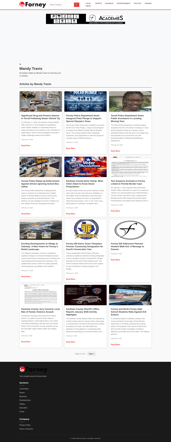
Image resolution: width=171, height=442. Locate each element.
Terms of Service (26, 429)
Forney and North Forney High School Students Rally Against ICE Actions (128, 312)
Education (23, 408)
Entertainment (124, 3)
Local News (88, 4)
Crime (21, 412)
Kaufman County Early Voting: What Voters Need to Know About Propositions (84, 184)
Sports (98, 3)
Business (109, 3)
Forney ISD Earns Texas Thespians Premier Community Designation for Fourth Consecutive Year (84, 246)
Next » (91, 354)
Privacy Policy (25, 425)
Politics (137, 3)
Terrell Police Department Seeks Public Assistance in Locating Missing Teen (127, 118)
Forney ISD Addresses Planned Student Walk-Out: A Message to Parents (127, 246)
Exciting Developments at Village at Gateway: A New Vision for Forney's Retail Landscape (39, 246)
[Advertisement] (85, 42)
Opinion (148, 3)
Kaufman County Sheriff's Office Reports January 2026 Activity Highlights (82, 312)
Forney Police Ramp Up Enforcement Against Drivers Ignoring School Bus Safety (40, 184)
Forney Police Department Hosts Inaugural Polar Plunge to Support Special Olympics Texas (83, 118)
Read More (25, 146)
